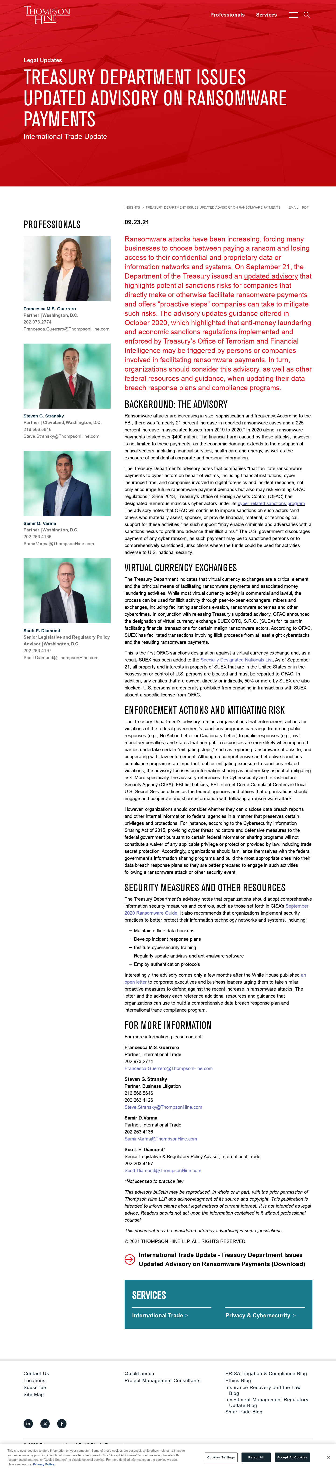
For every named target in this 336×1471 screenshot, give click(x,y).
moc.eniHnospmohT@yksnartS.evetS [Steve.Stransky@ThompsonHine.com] (61, 436)
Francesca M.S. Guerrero (50, 308)
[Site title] (47, 15)
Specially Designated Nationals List (237, 659)
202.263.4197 (38, 650)
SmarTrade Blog (243, 1411)
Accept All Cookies (292, 1464)
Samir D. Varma (40, 523)
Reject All (256, 1464)
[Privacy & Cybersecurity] (260, 1315)
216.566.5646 (38, 429)
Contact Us (36, 1373)
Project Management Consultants (163, 1380)
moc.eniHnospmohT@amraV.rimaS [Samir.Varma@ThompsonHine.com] (59, 543)
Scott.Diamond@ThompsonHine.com (163, 1170)
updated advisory (271, 276)
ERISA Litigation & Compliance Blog (266, 1373)
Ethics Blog (238, 1380)
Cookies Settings (221, 1464)
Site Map (34, 1394)
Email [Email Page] (293, 207)
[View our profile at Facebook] (61, 1423)
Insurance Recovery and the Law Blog (263, 1390)
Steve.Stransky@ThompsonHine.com (163, 1107)
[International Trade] (160, 1315)
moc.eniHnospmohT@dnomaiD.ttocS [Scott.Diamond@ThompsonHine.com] (61, 657)
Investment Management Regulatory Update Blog (266, 1402)
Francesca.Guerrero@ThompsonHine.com (169, 1068)
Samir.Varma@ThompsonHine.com (161, 1138)
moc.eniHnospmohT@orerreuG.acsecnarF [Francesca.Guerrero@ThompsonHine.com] (66, 328)
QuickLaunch (139, 1373)
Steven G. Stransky (44, 415)
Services (266, 14)
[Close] (328, 1464)
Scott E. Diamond (42, 630)
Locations (35, 1380)
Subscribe (35, 1387)
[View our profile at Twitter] (45, 1423)
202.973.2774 (38, 321)
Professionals (227, 14)
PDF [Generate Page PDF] (305, 207)
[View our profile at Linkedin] (28, 1423)
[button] (293, 15)
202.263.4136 (38, 536)
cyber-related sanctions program (271, 503)
